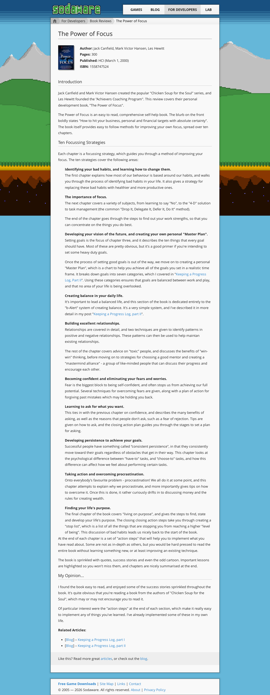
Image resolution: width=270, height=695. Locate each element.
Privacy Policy (155, 689)
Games (136, 9)
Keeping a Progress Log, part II (117, 314)
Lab (208, 9)
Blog (155, 9)
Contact (135, 683)
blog (143, 658)
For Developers (182, 9)
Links (121, 683)
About (135, 689)
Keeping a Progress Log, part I (101, 639)
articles (106, 658)
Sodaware (76, 8)
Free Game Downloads (77, 683)
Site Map (106, 683)
